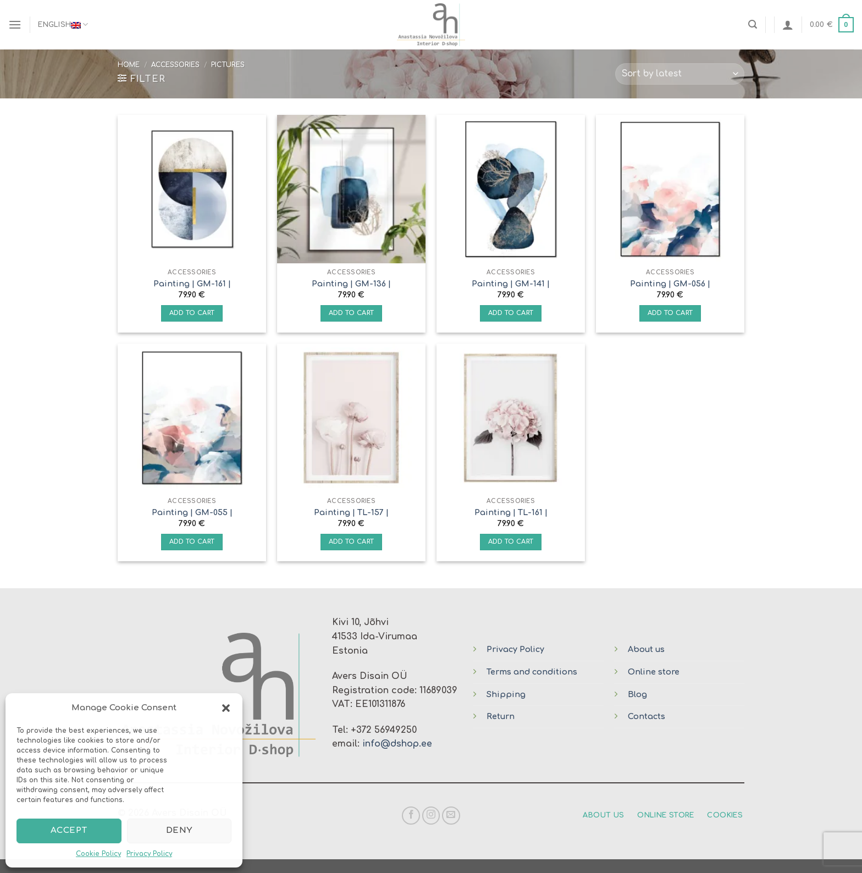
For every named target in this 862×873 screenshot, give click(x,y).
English (63, 24)
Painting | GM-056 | (670, 283)
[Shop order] (679, 74)
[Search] (752, 24)
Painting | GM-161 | (192, 283)
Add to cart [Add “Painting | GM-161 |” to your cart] (192, 313)
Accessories (175, 65)
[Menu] (14, 24)
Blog (637, 694)
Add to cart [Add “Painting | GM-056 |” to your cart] (670, 313)
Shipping (506, 694)
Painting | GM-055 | (192, 512)
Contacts (646, 716)
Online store (653, 671)
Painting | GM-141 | (511, 283)
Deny (179, 830)
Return (501, 716)
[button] (225, 708)
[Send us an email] (451, 815)
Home (129, 65)
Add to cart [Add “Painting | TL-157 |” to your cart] (351, 541)
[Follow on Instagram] (431, 815)
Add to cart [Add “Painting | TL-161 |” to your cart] (511, 541)
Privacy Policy (149, 854)
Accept (69, 830)
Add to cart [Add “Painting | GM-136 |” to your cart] (351, 313)
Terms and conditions (532, 671)
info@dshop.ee (397, 744)
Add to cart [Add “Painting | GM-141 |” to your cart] (511, 313)
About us (646, 649)
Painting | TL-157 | (351, 512)
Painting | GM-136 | (351, 283)
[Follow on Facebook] (411, 815)
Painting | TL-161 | (511, 512)
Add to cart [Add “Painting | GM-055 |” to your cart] (192, 541)
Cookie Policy (98, 854)
